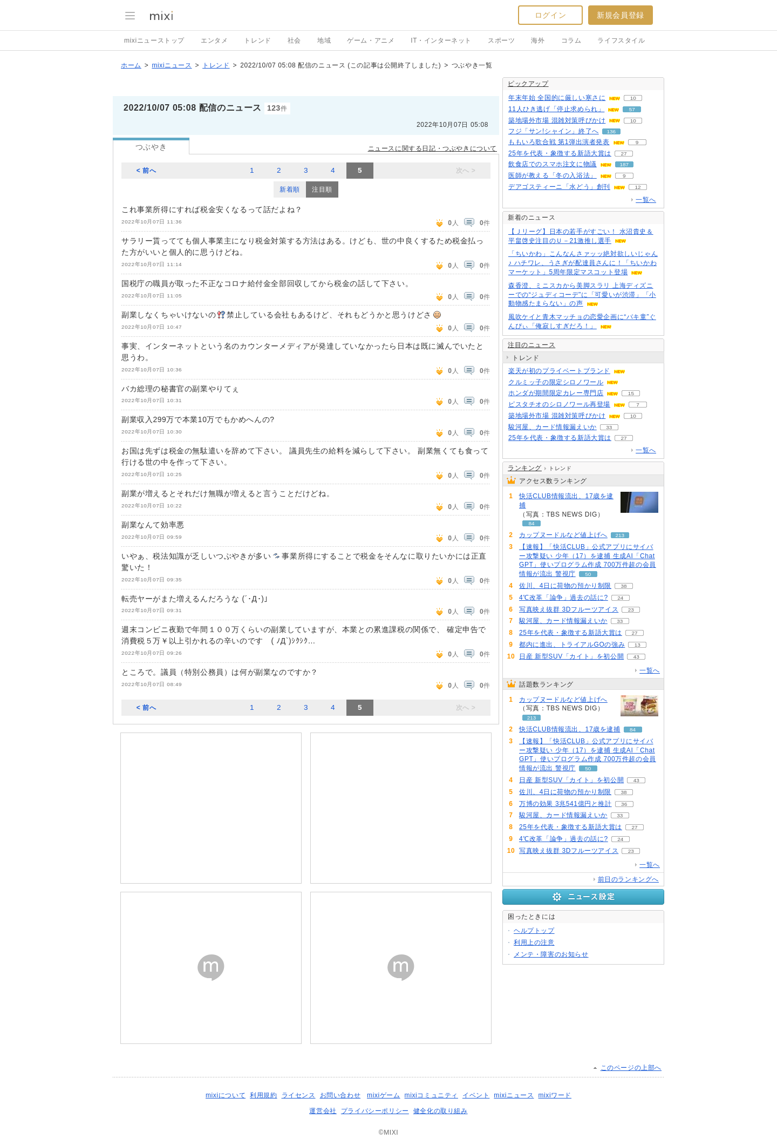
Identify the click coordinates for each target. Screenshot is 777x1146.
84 (531, 523)
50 (588, 574)
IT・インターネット (441, 40)
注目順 (322, 189)
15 (631, 393)
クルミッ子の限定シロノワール (555, 382)
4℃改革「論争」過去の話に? (563, 597)
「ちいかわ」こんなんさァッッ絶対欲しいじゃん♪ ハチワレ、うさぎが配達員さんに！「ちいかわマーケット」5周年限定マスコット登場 (583, 263)
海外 (537, 40)
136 (611, 131)
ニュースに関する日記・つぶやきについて (432, 148)
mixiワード (554, 1095)
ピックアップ (528, 83)
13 (637, 645)
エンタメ (214, 40)
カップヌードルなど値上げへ (563, 535)
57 (632, 109)
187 (624, 164)
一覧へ (646, 200)
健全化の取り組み (440, 1111)
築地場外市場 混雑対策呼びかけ (556, 120)
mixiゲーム (383, 1095)
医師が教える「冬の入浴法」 (552, 175)
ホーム (131, 65)
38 (624, 586)
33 (609, 427)
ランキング (525, 468)
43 (636, 657)
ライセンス (299, 1095)
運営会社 (322, 1111)
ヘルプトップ (534, 930)
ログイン (550, 15)
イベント (475, 1095)
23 (631, 610)
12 (637, 187)
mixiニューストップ (154, 40)
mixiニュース (172, 65)
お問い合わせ (340, 1095)
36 (624, 804)
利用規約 (263, 1095)
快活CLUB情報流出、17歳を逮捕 (566, 500)
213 (620, 535)
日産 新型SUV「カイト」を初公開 (571, 656)
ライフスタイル (621, 40)
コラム (571, 40)
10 (633, 98)
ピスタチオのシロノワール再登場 (559, 404)
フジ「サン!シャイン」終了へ (553, 131)
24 (620, 598)
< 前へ (146, 170)
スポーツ (501, 40)
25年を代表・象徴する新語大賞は (559, 153)
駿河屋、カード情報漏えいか (552, 427)
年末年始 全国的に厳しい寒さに (556, 97)
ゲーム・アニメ (370, 40)
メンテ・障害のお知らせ (551, 954)
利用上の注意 (534, 942)
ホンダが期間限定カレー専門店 (555, 393)
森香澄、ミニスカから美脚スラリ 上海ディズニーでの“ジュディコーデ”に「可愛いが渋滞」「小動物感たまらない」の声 (582, 295)
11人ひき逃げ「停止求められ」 (556, 109)
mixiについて (226, 1095)
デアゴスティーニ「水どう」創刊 (559, 187)
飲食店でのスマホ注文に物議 (552, 164)
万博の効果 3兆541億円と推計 (565, 804)
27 (623, 154)
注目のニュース (531, 345)
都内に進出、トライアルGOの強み (572, 644)
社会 (294, 40)
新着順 (290, 189)
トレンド (257, 40)
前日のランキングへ (628, 879)
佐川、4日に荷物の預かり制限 (565, 585)
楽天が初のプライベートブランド (559, 371)
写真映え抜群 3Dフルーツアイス (568, 609)
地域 (324, 40)
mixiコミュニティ (431, 1095)
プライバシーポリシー (375, 1111)
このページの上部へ (631, 1068)
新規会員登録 (620, 15)
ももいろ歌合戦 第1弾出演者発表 (559, 142)
